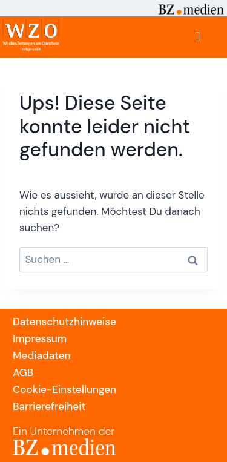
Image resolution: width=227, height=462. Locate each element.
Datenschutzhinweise (64, 321)
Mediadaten (41, 355)
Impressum (40, 338)
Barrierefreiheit (49, 406)
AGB (23, 372)
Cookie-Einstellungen (64, 389)
